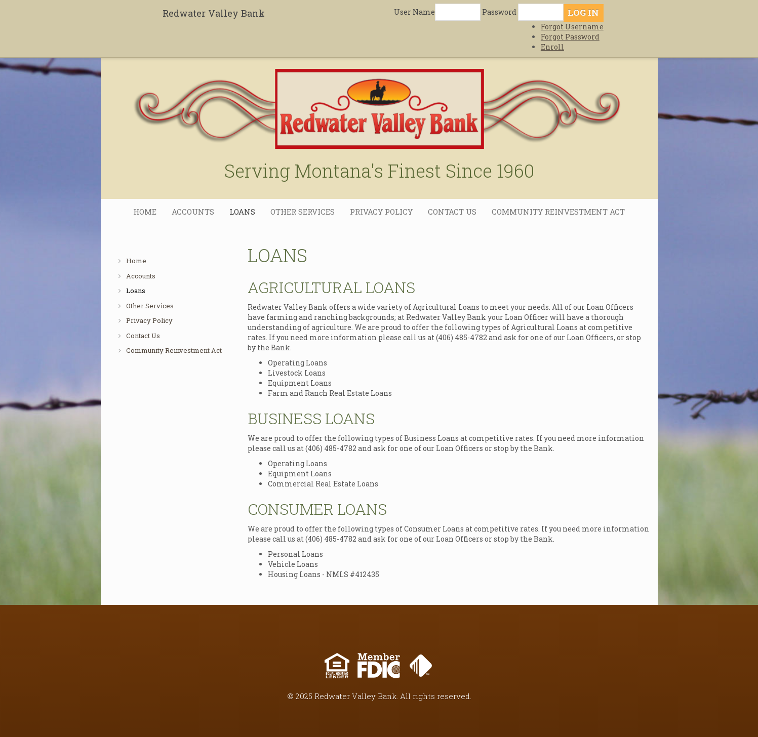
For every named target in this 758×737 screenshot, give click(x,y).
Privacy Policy (381, 212)
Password (499, 12)
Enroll (552, 47)
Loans (242, 212)
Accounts (193, 212)
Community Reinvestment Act (558, 212)
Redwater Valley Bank (214, 13)
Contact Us (452, 212)
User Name (414, 12)
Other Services (302, 212)
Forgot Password (570, 37)
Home (144, 212)
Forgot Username (572, 26)
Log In (583, 12)
